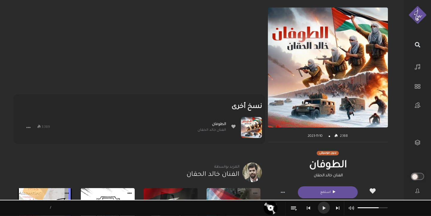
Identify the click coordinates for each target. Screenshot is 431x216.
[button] (283, 192)
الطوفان (219, 124)
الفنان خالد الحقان (328, 176)
